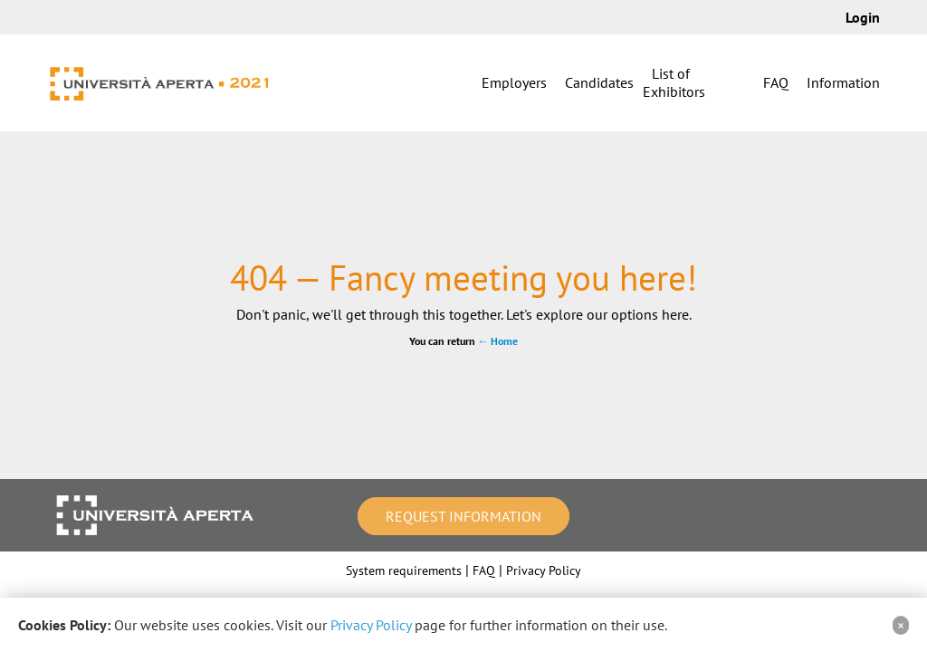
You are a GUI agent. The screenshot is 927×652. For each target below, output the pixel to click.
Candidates (599, 82)
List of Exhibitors (674, 82)
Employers (514, 82)
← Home (498, 341)
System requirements (404, 570)
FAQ (775, 82)
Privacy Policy (543, 570)
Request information (463, 516)
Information (843, 82)
